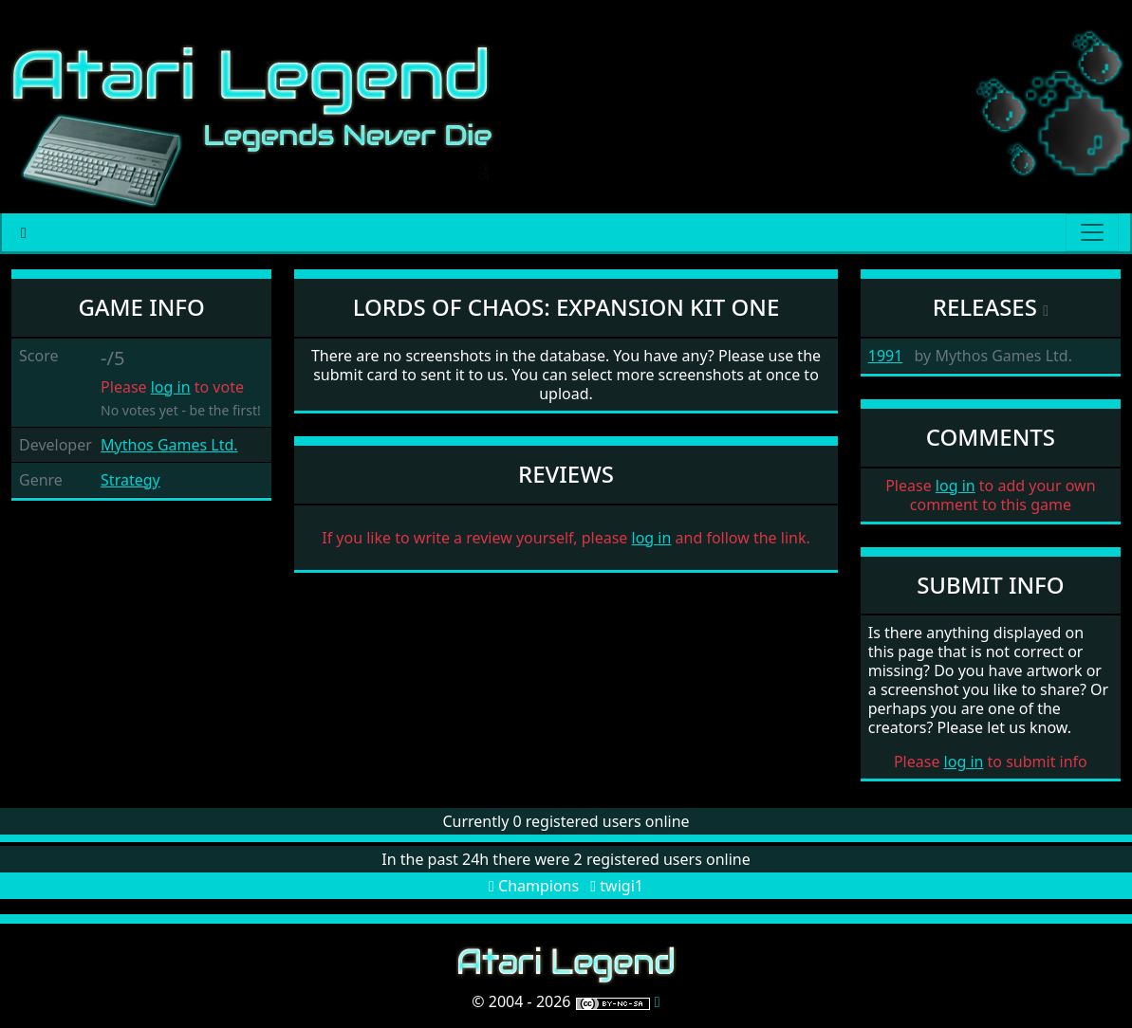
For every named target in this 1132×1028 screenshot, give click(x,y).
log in (171, 386)
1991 (885, 355)
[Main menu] (1092, 232)
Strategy (130, 479)
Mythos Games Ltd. (169, 444)
